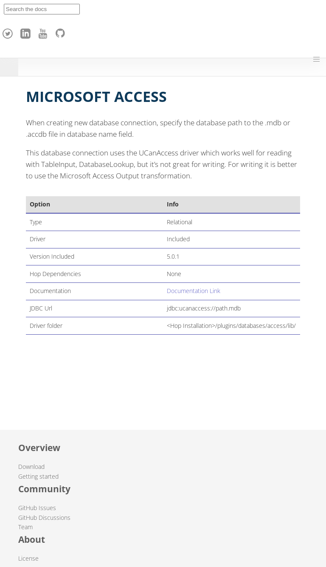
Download (31, 467)
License (28, 558)
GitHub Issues (37, 508)
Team (25, 527)
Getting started (38, 476)
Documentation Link (193, 291)
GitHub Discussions (44, 517)
